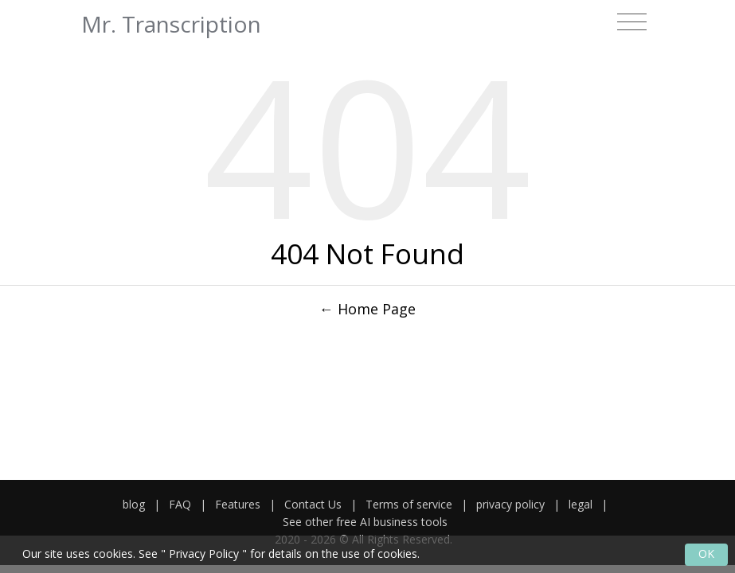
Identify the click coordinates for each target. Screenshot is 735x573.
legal (580, 504)
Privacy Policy (204, 553)
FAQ (180, 504)
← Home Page (367, 308)
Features (237, 504)
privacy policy (510, 504)
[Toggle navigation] (632, 22)
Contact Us (313, 504)
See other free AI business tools (365, 521)
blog (134, 504)
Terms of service (409, 504)
